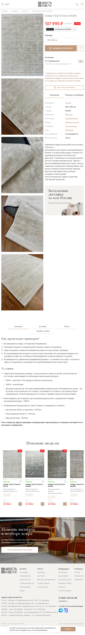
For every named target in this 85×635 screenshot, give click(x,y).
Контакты (61, 587)
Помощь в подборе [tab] (74, 95)
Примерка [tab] (18, 326)
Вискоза (68, 114)
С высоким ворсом (27, 583)
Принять (68, 629)
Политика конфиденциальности (71, 624)
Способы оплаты (64, 579)
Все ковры (24, 572)
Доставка (41, 576)
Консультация (42, 587)
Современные (71, 118)
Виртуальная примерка (64, 87)
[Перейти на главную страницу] (45, 4)
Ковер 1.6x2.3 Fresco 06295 (34, 485)
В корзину (20, 504)
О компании (62, 572)
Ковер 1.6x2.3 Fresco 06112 (11, 485)
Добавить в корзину (61, 48)
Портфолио (79, 576)
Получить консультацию (59, 203)
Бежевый (69, 130)
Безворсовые (25, 587)
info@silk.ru (63, 601)
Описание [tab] (54, 95)
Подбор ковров (43, 583)
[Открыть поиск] (82, 4)
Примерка (41, 572)
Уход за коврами (64, 591)
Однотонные (71, 126)
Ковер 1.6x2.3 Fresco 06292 (56, 485)
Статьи (77, 572)
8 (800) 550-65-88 (68, 598)
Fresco (68, 103)
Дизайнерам (63, 576)
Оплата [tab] (67, 326)
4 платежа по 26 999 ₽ (63, 29)
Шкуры (22, 591)
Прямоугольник (72, 122)
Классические (25, 579)
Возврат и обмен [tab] (43, 331)
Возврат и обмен (64, 583)
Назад (5, 11)
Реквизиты (78, 579)
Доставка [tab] (42, 326)
